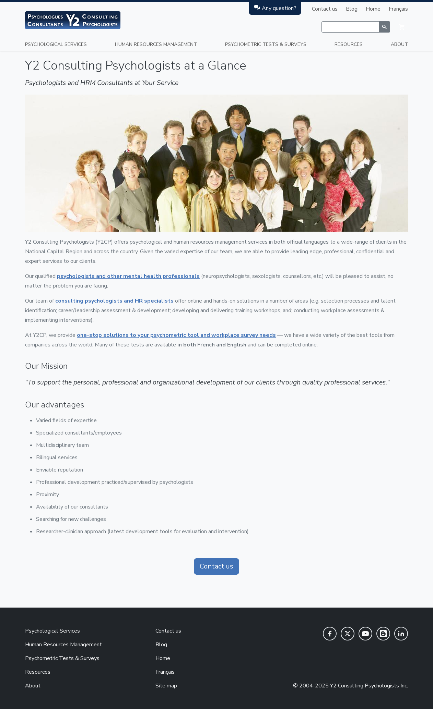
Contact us (325, 9)
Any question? (275, 8)
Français (398, 9)
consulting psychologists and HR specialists (114, 301)
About (399, 44)
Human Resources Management (156, 44)
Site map (166, 685)
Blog (352, 9)
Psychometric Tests (265, 44)
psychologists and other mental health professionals (128, 276)
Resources (349, 44)
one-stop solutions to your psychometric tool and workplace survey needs (176, 335)
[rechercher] (350, 27)
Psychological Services (56, 44)
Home (373, 9)
